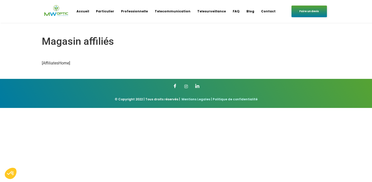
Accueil (82, 11)
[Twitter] (186, 86)
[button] (11, 173)
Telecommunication (172, 11)
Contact (268, 11)
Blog (250, 11)
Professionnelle (134, 11)
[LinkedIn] (197, 86)
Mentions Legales (196, 99)
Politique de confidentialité (235, 99)
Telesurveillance (211, 11)
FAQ (236, 11)
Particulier (105, 11)
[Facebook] (175, 86)
